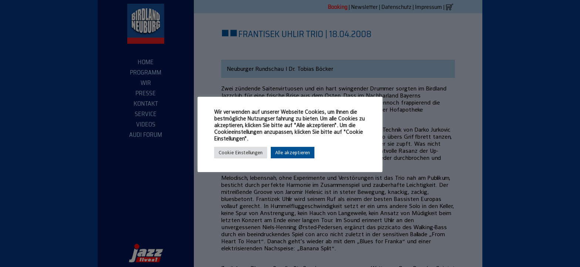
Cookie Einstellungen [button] (241, 152)
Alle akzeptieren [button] (292, 152)
